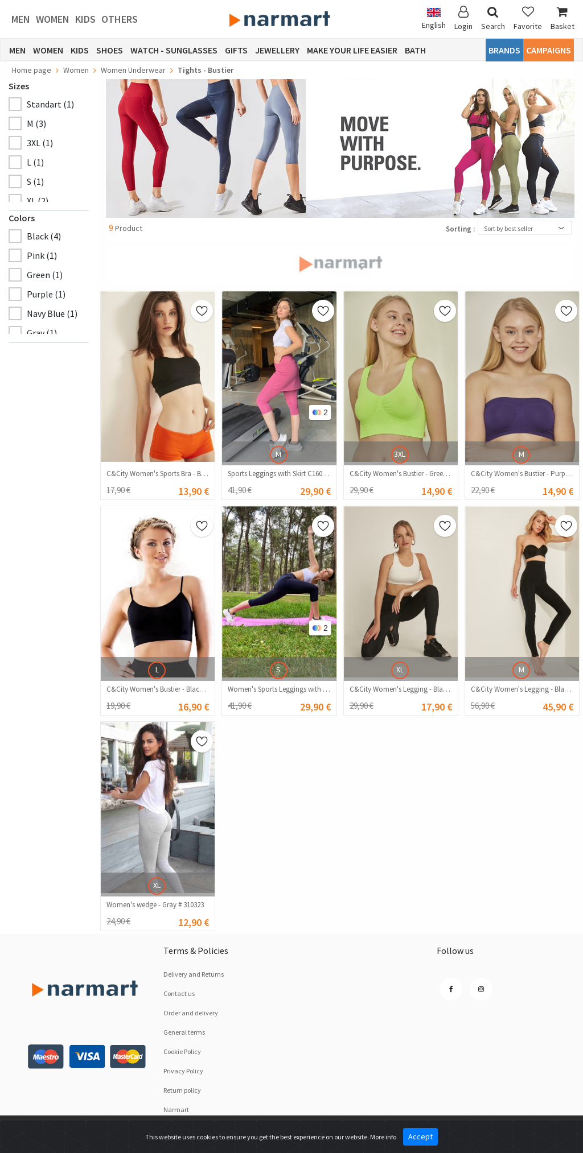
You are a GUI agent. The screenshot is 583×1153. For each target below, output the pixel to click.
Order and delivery (190, 1013)
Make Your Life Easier (352, 50)
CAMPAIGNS (548, 50)
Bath (415, 50)
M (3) (36, 123)
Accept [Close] (420, 1136)
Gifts (236, 50)
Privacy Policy (183, 1071)
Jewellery (277, 50)
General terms (184, 1032)
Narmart (176, 1109)
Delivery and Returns (193, 974)
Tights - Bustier (205, 70)
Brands (504, 50)
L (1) (35, 162)
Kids (85, 19)
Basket (562, 18)
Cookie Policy (182, 1051)
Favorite (528, 18)
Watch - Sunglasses (173, 50)
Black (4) (44, 236)
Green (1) (45, 274)
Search (493, 18)
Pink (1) (42, 255)
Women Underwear (133, 70)
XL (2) (37, 200)
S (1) (35, 181)
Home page (31, 70)
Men (20, 19)
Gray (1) (42, 332)
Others (119, 19)
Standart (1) (50, 104)
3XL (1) (40, 142)
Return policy (182, 1090)
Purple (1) (46, 294)
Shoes (109, 50)
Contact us (179, 993)
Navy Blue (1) (52, 313)
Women (52, 19)
